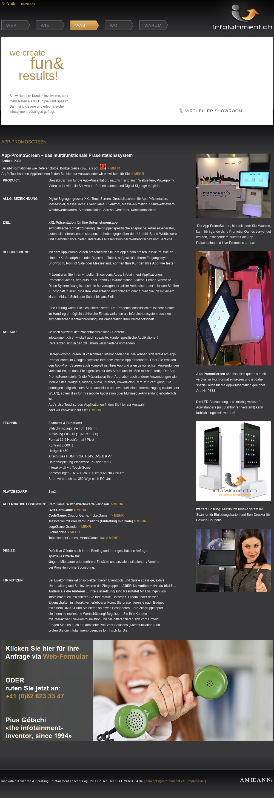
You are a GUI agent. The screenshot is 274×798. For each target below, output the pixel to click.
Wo (114, 25)
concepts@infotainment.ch (165, 781)
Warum (153, 25)
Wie (45, 25)
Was (80, 25)
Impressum (196, 781)
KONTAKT (28, 3)
